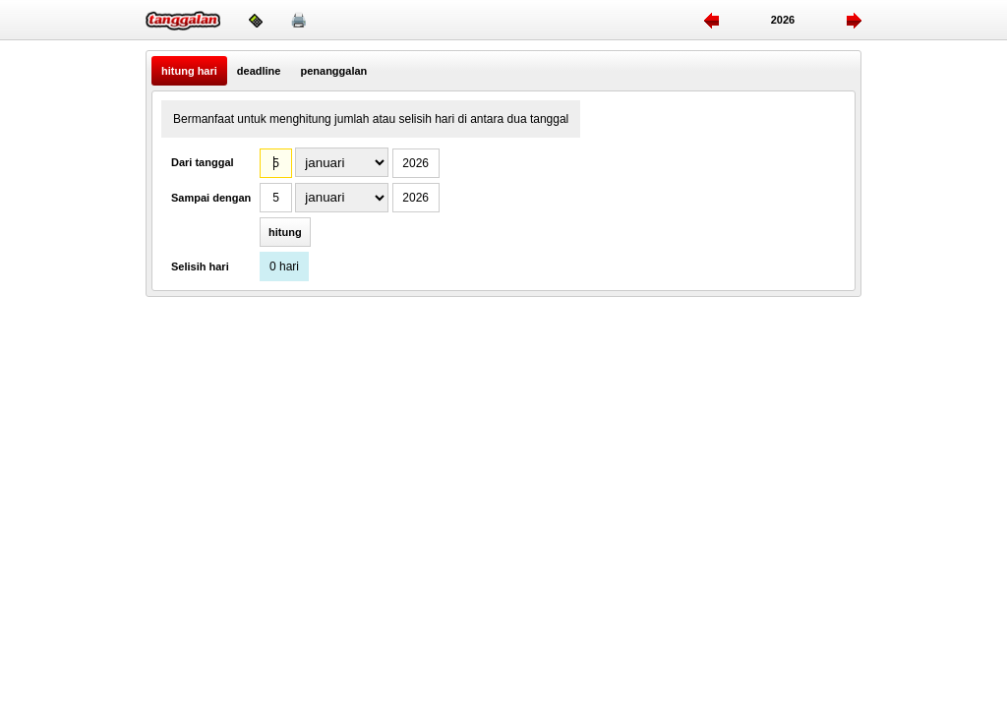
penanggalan (333, 71)
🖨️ (298, 20)
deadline (259, 71)
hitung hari (189, 71)
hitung (285, 232)
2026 (783, 20)
